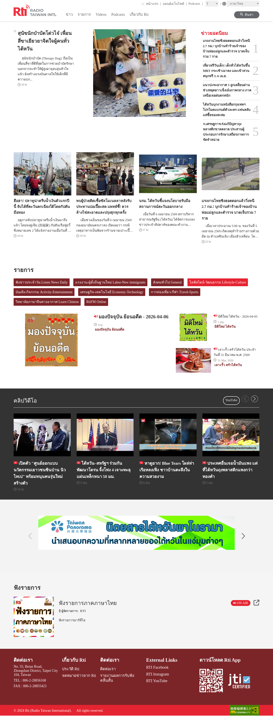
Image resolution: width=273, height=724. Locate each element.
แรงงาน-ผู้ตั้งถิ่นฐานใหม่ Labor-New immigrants (110, 282)
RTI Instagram (157, 681)
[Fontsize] (212, 4)
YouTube (231, 400)
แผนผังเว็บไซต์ (175, 4)
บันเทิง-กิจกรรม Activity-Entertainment (44, 292)
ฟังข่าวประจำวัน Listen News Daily (41, 282)
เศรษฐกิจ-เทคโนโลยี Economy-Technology (111, 292)
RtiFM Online (96, 302)
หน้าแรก (153, 4)
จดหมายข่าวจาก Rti (79, 683)
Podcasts (195, 3)
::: (143, 3)
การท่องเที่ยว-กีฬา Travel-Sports (174, 292)
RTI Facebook (157, 675)
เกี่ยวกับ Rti (74, 667)
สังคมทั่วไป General (167, 282)
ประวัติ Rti (70, 676)
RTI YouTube (156, 688)
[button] (254, 398)
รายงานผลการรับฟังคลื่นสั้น (117, 685)
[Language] (243, 4)
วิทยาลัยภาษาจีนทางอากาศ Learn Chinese (47, 302)
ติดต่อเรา (23, 667)
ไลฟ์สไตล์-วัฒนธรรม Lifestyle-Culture (217, 282)
